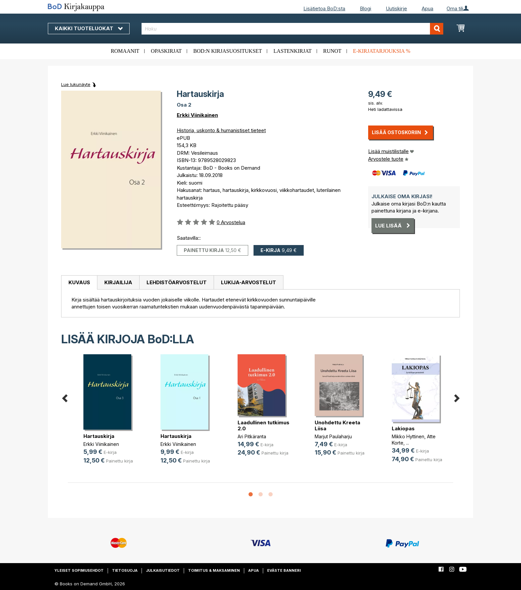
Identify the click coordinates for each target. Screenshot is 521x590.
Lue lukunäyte (75, 84)
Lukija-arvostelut (248, 282)
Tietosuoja (125, 570)
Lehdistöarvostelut (177, 282)
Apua (427, 8)
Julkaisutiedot (163, 570)
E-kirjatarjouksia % (381, 51)
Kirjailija (118, 282)
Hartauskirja (98, 436)
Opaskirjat (166, 51)
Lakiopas (403, 428)
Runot (332, 51)
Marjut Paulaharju (333, 436)
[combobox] (293, 29)
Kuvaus (79, 282)
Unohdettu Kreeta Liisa (337, 425)
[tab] (79, 282)
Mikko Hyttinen (408, 436)
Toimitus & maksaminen (214, 570)
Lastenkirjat (292, 51)
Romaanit (125, 51)
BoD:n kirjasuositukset (227, 51)
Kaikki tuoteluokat (89, 28)
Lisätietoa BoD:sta (324, 8)
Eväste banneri (284, 570)
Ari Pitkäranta (252, 436)
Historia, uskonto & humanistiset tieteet (221, 130)
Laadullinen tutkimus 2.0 (263, 425)
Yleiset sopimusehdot (79, 570)
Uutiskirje (396, 8)
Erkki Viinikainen (197, 115)
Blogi (365, 8)
